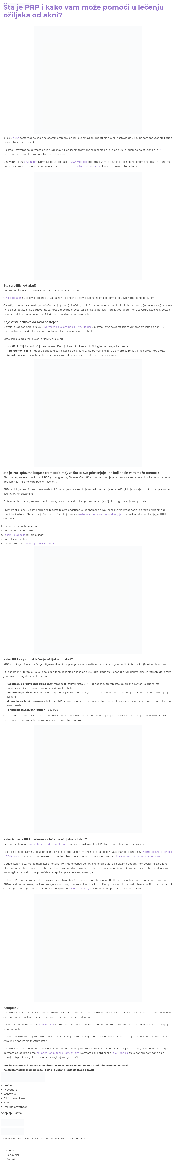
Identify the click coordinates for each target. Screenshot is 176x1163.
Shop (7, 1102)
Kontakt (11, 1159)
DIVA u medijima (14, 1098)
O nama (11, 1150)
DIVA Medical (46, 1024)
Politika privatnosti (16, 1106)
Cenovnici (10, 1094)
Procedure (10, 1089)
